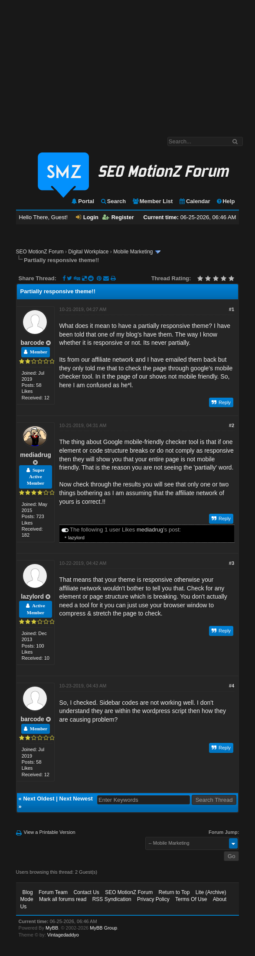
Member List (152, 201)
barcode (32, 342)
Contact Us (86, 892)
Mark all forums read (62, 899)
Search (113, 201)
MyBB (52, 927)
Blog (28, 892)
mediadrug (35, 454)
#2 (231, 425)
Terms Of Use (191, 899)
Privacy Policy (153, 899)
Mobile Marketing (133, 252)
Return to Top (174, 892)
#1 (231, 309)
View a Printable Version (49, 832)
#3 (231, 563)
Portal (82, 201)
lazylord (76, 537)
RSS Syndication (111, 899)
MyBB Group (103, 927)
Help (225, 201)
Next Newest (76, 798)
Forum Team (53, 892)
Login (87, 217)
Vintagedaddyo (63, 934)
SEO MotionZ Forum (40, 252)
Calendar (194, 201)
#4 (231, 685)
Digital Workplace (88, 252)
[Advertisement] (127, 64)
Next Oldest (38, 798)
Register (118, 217)
